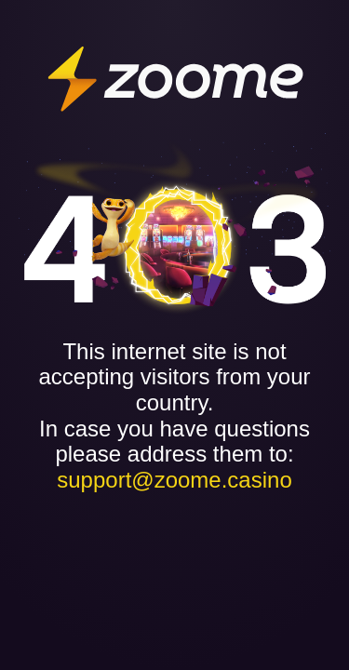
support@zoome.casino (174, 479)
